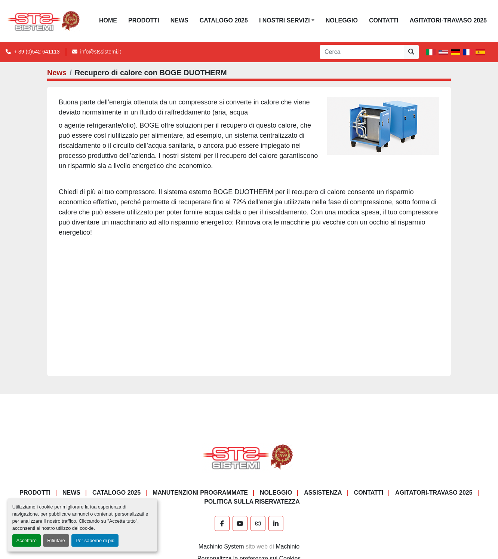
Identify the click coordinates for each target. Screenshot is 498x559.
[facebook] (222, 523)
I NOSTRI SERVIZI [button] (284, 20)
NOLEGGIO (342, 20)
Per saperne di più (95, 540)
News (179, 20)
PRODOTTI (143, 20)
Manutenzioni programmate (200, 492)
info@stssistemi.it (100, 52)
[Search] (362, 52)
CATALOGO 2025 (224, 20)
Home (108, 20)
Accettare (26, 540)
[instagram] (257, 523)
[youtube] (240, 523)
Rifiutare (56, 540)
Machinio (287, 546)
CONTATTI (384, 20)
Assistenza (323, 492)
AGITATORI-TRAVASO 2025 (448, 20)
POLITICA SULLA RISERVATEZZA (252, 501)
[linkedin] (275, 523)
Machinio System (221, 546)
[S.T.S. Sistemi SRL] (249, 456)
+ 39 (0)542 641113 (37, 52)
